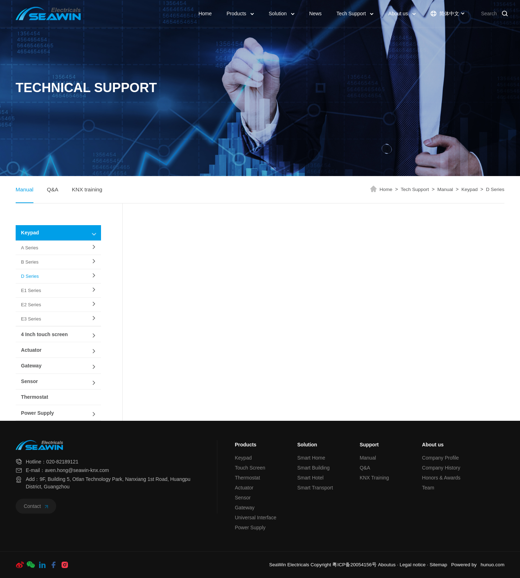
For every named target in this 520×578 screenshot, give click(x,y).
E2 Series (31, 304)
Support (369, 444)
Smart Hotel (310, 478)
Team (428, 487)
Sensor (29, 381)
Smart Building (313, 468)
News (315, 13)
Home (205, 13)
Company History (441, 468)
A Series (29, 247)
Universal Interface (255, 517)
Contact (36, 506)
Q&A (52, 189)
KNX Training (374, 478)
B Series (29, 262)
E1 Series (31, 290)
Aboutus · (389, 564)
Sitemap (438, 564)
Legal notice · (415, 564)
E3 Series (31, 319)
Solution (282, 13)
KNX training (87, 189)
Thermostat (34, 397)
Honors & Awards (441, 478)
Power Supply (37, 413)
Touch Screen (250, 468)
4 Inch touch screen (44, 334)
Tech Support (354, 13)
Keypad (472, 189)
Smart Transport (315, 487)
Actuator (31, 350)
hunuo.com (492, 564)
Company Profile (440, 458)
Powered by (464, 564)
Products (240, 13)
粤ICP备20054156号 (354, 564)
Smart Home (311, 458)
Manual (24, 189)
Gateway (31, 365)
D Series (495, 189)
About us (402, 13)
